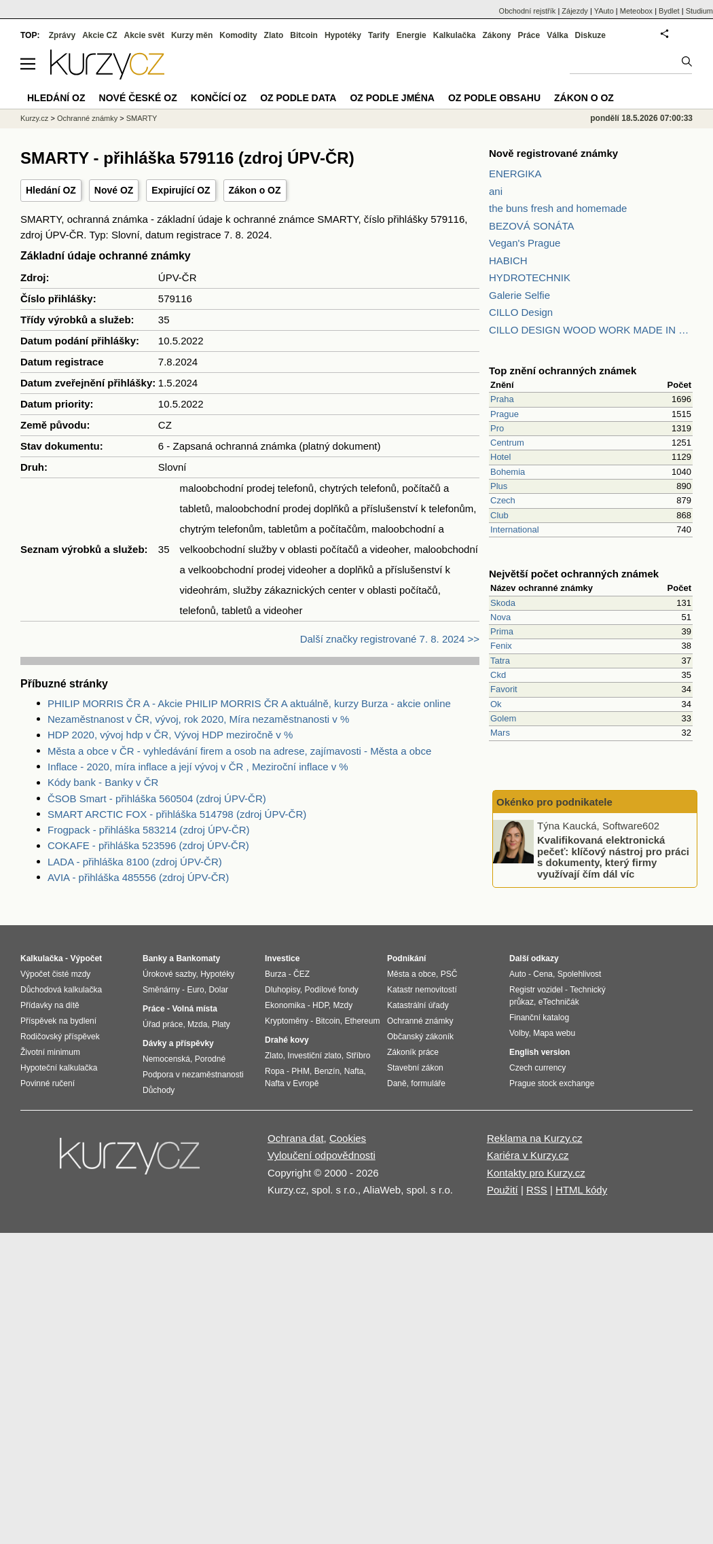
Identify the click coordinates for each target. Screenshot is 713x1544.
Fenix (501, 646)
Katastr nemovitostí (422, 989)
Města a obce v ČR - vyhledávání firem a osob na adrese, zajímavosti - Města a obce (239, 751)
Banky (155, 958)
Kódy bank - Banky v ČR (103, 782)
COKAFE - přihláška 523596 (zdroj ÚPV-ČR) (148, 845)
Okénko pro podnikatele (554, 802)
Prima (501, 631)
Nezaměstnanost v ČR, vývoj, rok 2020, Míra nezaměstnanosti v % (198, 719)
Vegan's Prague (524, 243)
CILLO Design (521, 312)
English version (539, 1052)
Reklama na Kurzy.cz (535, 1138)
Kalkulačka (454, 35)
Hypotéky (343, 35)
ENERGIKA (515, 173)
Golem (503, 718)
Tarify (379, 35)
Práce (529, 35)
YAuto (604, 11)
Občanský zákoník (420, 1036)
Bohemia (507, 472)
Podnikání (406, 958)
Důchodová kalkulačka (61, 989)
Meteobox (636, 11)
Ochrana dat (296, 1138)
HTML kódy (581, 1190)
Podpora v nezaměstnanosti (193, 1074)
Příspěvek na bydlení (58, 1021)
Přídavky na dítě (49, 1005)
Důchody (159, 1090)
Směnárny (161, 989)
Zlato (274, 35)
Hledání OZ (51, 190)
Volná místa (194, 1008)
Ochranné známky (87, 118)
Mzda (197, 1024)
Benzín (327, 1071)
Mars (500, 733)
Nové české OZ (138, 97)
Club (499, 515)
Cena (543, 974)
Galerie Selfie (519, 295)
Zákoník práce (413, 1052)
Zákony (496, 35)
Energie (411, 35)
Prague (504, 414)
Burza (275, 974)
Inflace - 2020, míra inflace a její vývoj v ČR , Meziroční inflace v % (198, 766)
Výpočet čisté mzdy (55, 974)
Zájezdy (575, 11)
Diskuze (590, 35)
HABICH (508, 260)
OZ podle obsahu (494, 97)
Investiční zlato (314, 1055)
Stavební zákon (415, 1068)
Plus (498, 486)
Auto (517, 974)
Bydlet (669, 11)
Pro (497, 428)
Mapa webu (554, 1033)
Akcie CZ (99, 35)
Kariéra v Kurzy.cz (528, 1155)
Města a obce (411, 974)
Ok (496, 704)
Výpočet (86, 958)
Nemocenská (166, 1059)
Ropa (275, 1071)
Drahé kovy (287, 1040)
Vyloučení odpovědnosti (322, 1155)
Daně (397, 1083)
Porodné (210, 1059)
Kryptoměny (286, 1021)
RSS (536, 1190)
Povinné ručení (47, 1083)
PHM (300, 1071)
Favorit (503, 689)
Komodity (238, 35)
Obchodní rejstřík (527, 11)
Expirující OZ (180, 190)
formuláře (428, 1083)
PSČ (449, 974)
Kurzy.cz (34, 118)
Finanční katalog (539, 1017)
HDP (320, 1005)
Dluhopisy (282, 989)
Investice (282, 958)
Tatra (500, 661)
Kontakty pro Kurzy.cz (536, 1173)
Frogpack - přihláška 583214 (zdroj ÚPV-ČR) (149, 830)
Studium (699, 11)
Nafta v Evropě (291, 1083)
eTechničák (558, 1002)
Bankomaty (198, 958)
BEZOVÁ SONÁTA (531, 226)
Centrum (507, 442)
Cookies (347, 1138)
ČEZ (301, 974)
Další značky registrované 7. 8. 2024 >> (389, 639)
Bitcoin (304, 35)
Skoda (502, 603)
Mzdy (343, 1005)
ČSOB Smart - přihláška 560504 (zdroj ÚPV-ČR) (157, 798)
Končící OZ (218, 97)
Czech (502, 500)
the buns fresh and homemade (558, 208)
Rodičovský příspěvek (60, 1036)
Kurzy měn (192, 35)
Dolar (218, 989)
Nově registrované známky (553, 153)
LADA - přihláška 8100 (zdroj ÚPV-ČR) (135, 861)
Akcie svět (144, 35)
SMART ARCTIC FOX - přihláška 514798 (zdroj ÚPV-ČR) (177, 814)
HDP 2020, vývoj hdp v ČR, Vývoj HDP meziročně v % (170, 734)
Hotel (500, 457)
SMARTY (142, 118)
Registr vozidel (536, 989)
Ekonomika (285, 1005)
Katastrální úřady (418, 1005)
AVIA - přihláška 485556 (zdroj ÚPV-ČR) (138, 877)
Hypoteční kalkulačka (58, 1068)
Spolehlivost (579, 974)
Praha (502, 399)
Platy (221, 1024)
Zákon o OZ (255, 190)
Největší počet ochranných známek (574, 573)
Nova (500, 617)
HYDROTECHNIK (529, 277)
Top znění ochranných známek (562, 370)
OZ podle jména (392, 97)
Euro (195, 989)
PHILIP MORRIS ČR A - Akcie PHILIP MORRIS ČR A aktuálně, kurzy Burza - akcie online (249, 703)
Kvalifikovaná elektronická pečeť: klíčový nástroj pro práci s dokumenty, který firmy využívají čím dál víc (613, 857)
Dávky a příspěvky (178, 1043)
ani (495, 191)
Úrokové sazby (169, 974)
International (514, 529)
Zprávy (62, 35)
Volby (518, 1033)
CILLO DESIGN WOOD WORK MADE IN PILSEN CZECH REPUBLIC (591, 330)
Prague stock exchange (551, 1083)
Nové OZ (114, 190)
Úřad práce (163, 1024)
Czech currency (537, 1068)
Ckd (498, 675)
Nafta (354, 1071)
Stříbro (358, 1055)
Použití (502, 1190)
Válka (557, 35)
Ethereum (362, 1021)
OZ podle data (298, 97)
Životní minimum (50, 1052)
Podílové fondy (331, 989)
